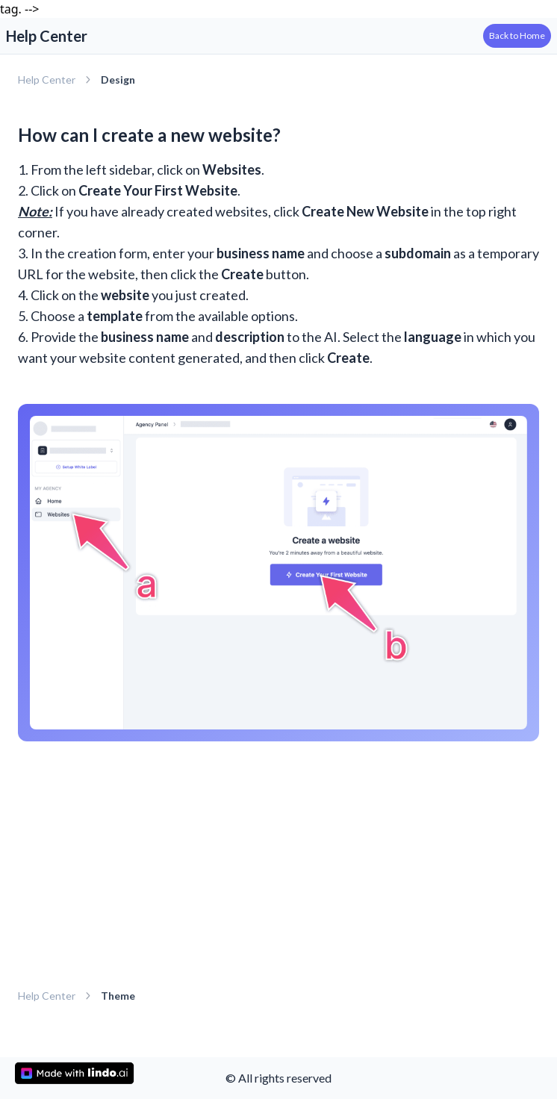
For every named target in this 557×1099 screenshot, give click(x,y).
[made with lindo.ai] (74, 1073)
